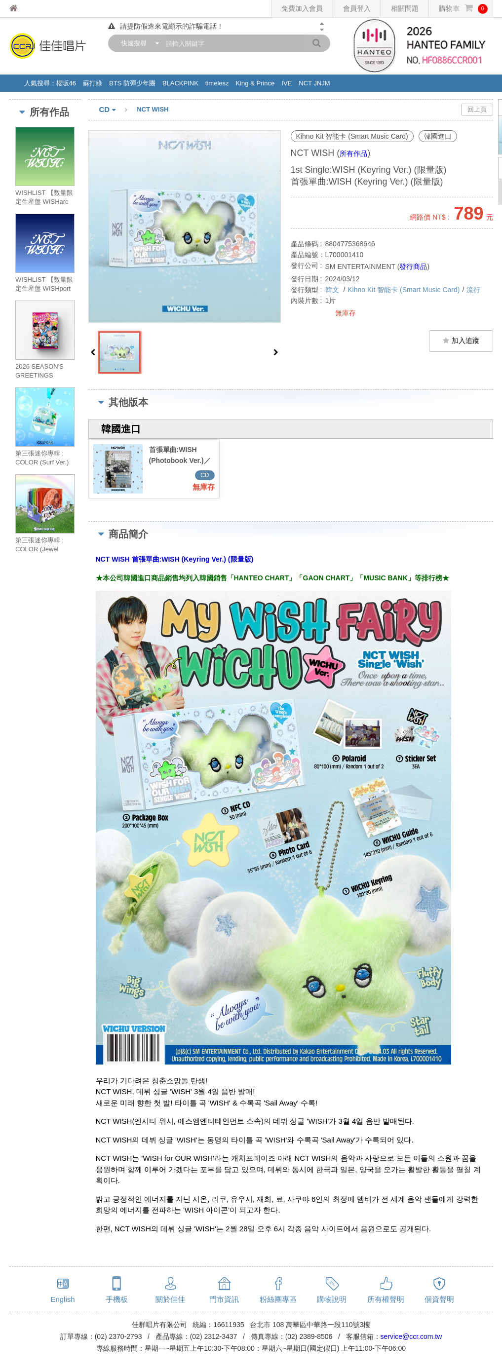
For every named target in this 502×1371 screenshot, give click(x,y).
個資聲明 (439, 1299)
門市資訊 (224, 1299)
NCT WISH (152, 109)
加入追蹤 (461, 340)
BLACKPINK (180, 83)
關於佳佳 (170, 1299)
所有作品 (353, 153)
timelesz (217, 83)
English (62, 1299)
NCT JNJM (314, 83)
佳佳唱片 (31, 8)
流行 (473, 290)
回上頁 (477, 109)
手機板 (117, 1299)
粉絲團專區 (278, 1299)
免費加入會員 (302, 8)
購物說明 (332, 1299)
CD (118, 110)
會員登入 (357, 8)
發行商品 (413, 266)
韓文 (333, 290)
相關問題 (405, 8)
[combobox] (137, 43)
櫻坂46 (66, 83)
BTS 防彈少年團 (132, 83)
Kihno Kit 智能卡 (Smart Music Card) (404, 290)
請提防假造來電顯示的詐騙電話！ (166, 26)
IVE (286, 83)
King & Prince (255, 83)
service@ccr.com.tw (411, 1336)
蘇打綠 (92, 83)
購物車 (463, 8)
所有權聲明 (385, 1299)
